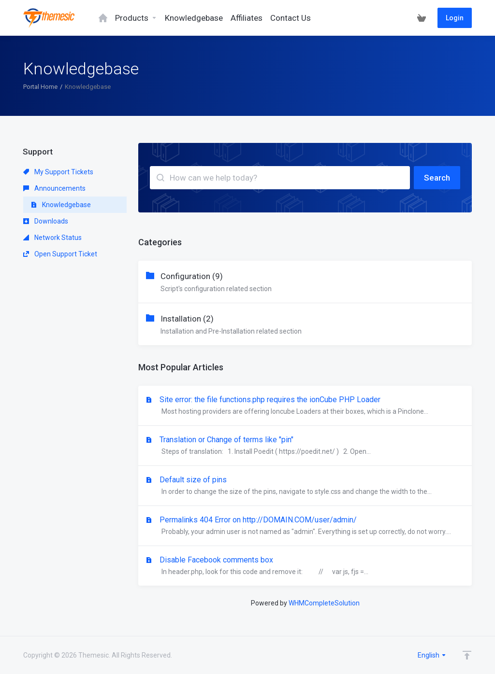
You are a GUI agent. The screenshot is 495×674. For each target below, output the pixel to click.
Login (455, 18)
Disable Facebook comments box (305, 566)
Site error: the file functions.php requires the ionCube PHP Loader (305, 406)
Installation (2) (305, 325)
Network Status (52, 237)
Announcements (54, 188)
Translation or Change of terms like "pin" (305, 446)
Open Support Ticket (60, 254)
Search (437, 178)
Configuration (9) (305, 283)
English (432, 655)
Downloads (45, 221)
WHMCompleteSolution (324, 603)
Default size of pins (305, 486)
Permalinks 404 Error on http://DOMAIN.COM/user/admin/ (305, 526)
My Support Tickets (58, 172)
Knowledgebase (61, 205)
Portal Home (40, 86)
